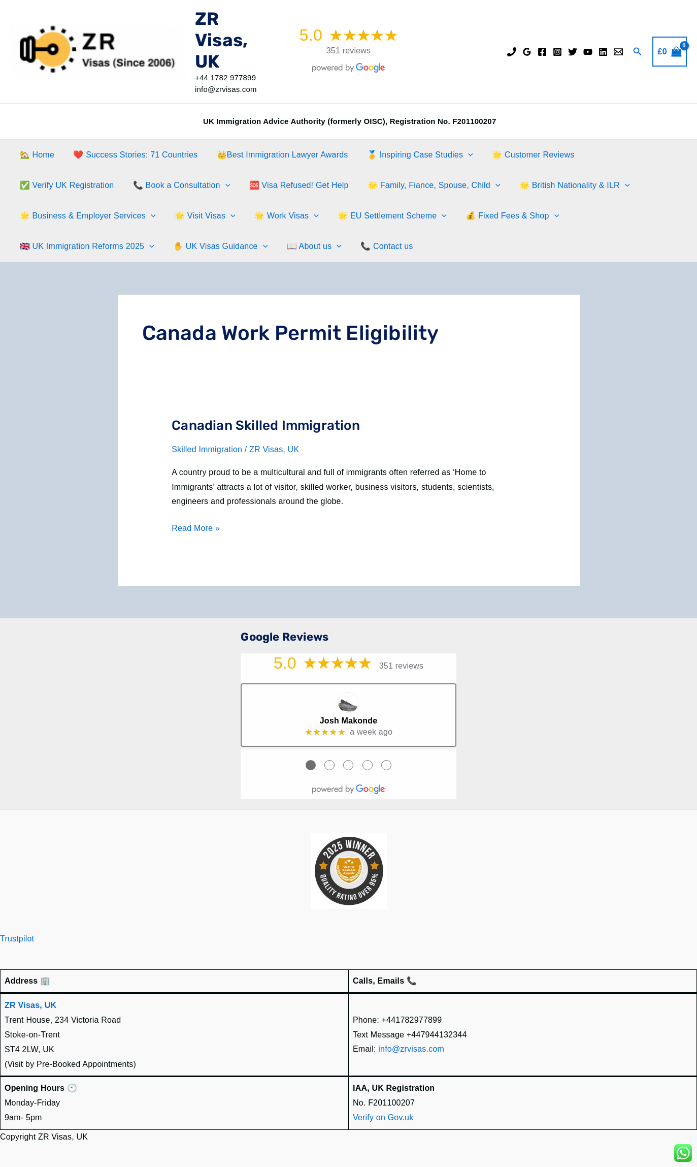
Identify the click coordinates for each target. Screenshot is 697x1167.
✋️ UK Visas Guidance (216, 246)
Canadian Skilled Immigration (266, 425)
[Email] (618, 51)
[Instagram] (557, 51)
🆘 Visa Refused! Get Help (292, 185)
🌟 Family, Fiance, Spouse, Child (424, 185)
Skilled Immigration (207, 449)
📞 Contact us (377, 246)
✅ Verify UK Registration (65, 185)
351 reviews (348, 50)
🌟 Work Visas (280, 216)
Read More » (196, 528)
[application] (459, 155)
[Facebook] (542, 51)
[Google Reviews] (527, 51)
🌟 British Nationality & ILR (562, 185)
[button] (637, 51)
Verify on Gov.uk (383, 1117)
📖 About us (307, 246)
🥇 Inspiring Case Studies (410, 155)
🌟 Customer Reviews (521, 154)
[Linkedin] (603, 51)
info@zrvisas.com (411, 1049)
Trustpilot (17, 938)
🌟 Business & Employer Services (86, 216)
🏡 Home (35, 154)
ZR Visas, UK (221, 40)
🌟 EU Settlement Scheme (383, 216)
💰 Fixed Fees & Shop (500, 216)
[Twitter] (572, 51)
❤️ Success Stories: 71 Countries (131, 154)
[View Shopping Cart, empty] (669, 52)
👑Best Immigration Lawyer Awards (275, 154)
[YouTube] (587, 51)
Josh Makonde (349, 720)
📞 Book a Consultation (177, 185)
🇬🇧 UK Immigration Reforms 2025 (85, 246)
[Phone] (511, 51)
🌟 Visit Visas (201, 216)
